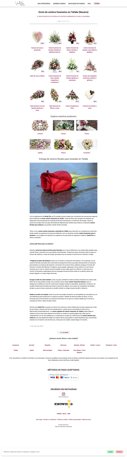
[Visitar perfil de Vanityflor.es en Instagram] (63, 394)
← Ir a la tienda (63, 332)
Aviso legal (39, 419)
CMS (68, 414)
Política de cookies (62, 419)
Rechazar (119, 452)
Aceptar (110, 452)
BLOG (64, 414)
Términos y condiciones (49, 419)
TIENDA (59, 414)
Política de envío (86, 419)
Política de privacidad (75, 419)
